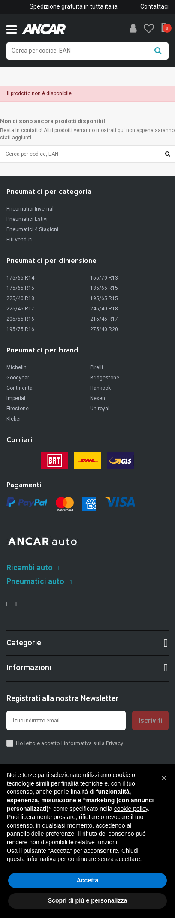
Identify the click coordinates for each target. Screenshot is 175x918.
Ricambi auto (29, 567)
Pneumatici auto (35, 581)
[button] (164, 778)
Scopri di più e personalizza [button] (87, 900)
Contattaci (154, 6)
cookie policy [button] (131, 808)
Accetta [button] (88, 880)
